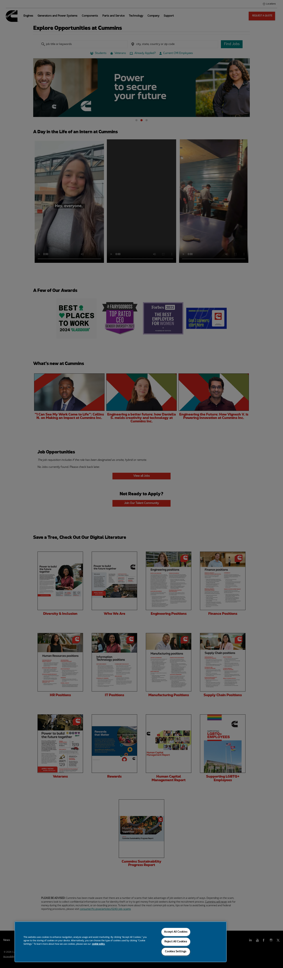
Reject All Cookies (175, 941)
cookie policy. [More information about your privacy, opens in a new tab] (98, 944)
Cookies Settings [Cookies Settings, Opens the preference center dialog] (175, 951)
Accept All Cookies (175, 932)
